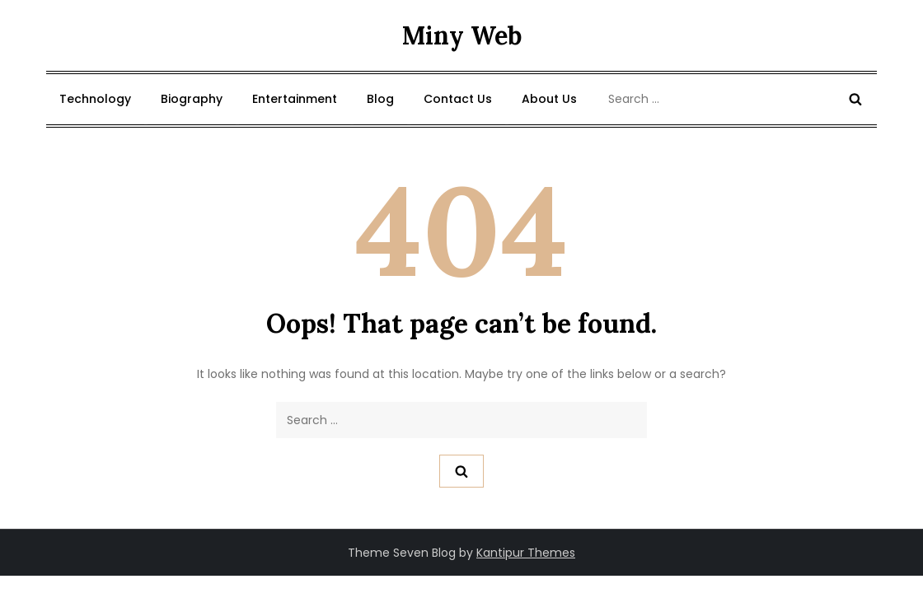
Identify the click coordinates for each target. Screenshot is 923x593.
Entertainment (294, 99)
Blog (380, 99)
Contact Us (458, 99)
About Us (549, 99)
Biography (192, 99)
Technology (95, 99)
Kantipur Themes (525, 552)
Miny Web (462, 35)
